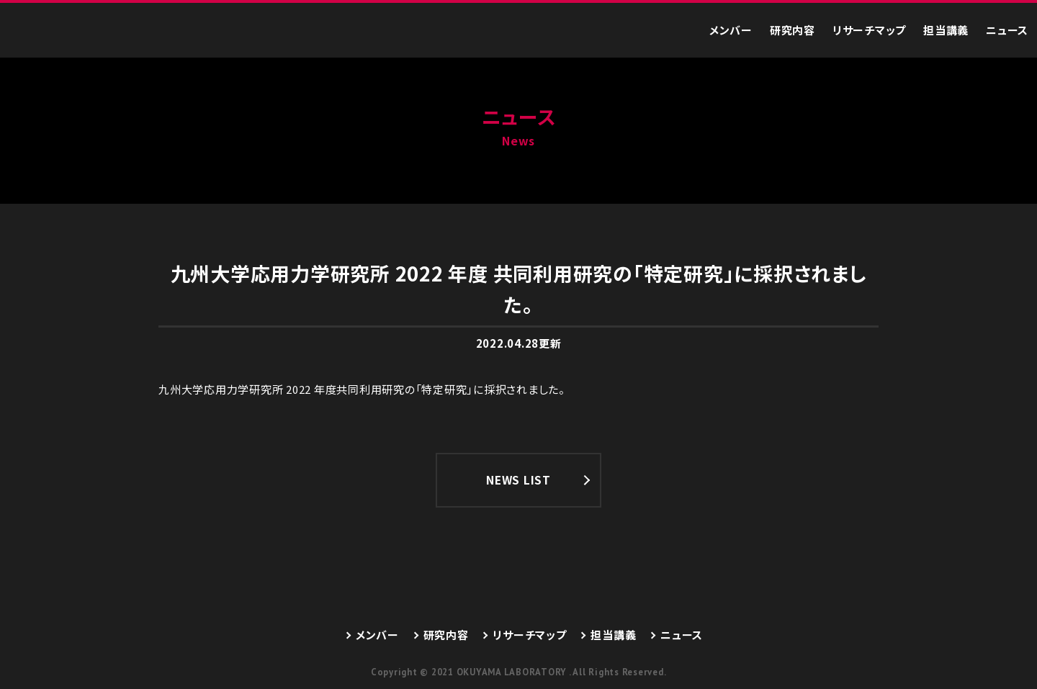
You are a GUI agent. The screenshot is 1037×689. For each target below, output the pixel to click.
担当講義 (946, 29)
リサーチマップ (869, 29)
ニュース (1007, 29)
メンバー (731, 29)
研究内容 (792, 29)
